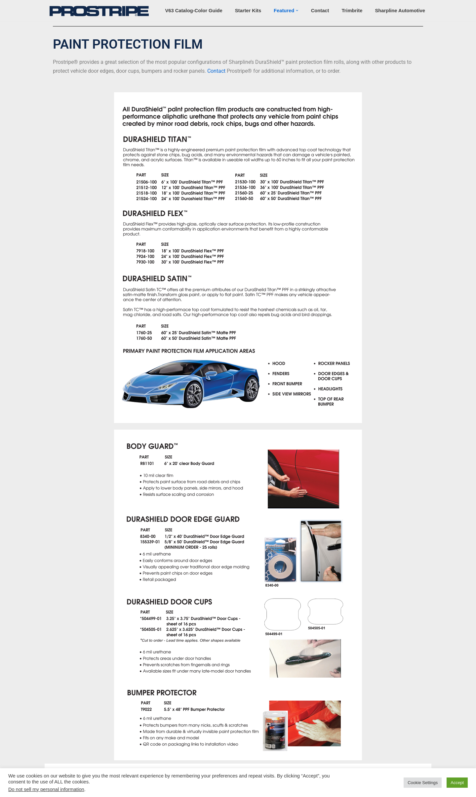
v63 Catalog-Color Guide (193, 10)
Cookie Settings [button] (423, 782)
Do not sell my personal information (46, 789)
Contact (320, 10)
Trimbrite (351, 10)
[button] (297, 10)
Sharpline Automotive (400, 10)
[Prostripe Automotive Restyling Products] (101, 11)
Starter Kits (248, 10)
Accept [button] (457, 782)
